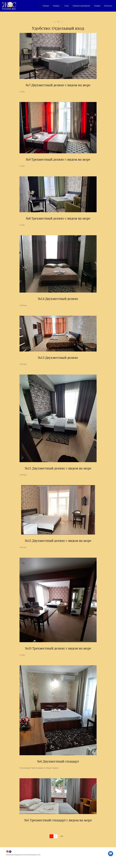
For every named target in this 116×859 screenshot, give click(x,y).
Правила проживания (81, 6)
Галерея (97, 6)
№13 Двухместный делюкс (58, 357)
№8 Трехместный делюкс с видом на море (58, 218)
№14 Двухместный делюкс (58, 299)
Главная (45, 6)
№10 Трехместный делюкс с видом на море (58, 648)
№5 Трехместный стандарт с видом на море (58, 820)
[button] (110, 853)
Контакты (108, 6)
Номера (56, 6)
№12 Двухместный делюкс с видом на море (58, 541)
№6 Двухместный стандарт (58, 761)
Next (63, 836)
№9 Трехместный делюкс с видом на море (58, 159)
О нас (66, 6)
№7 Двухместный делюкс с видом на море (58, 85)
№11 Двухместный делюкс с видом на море (58, 468)
